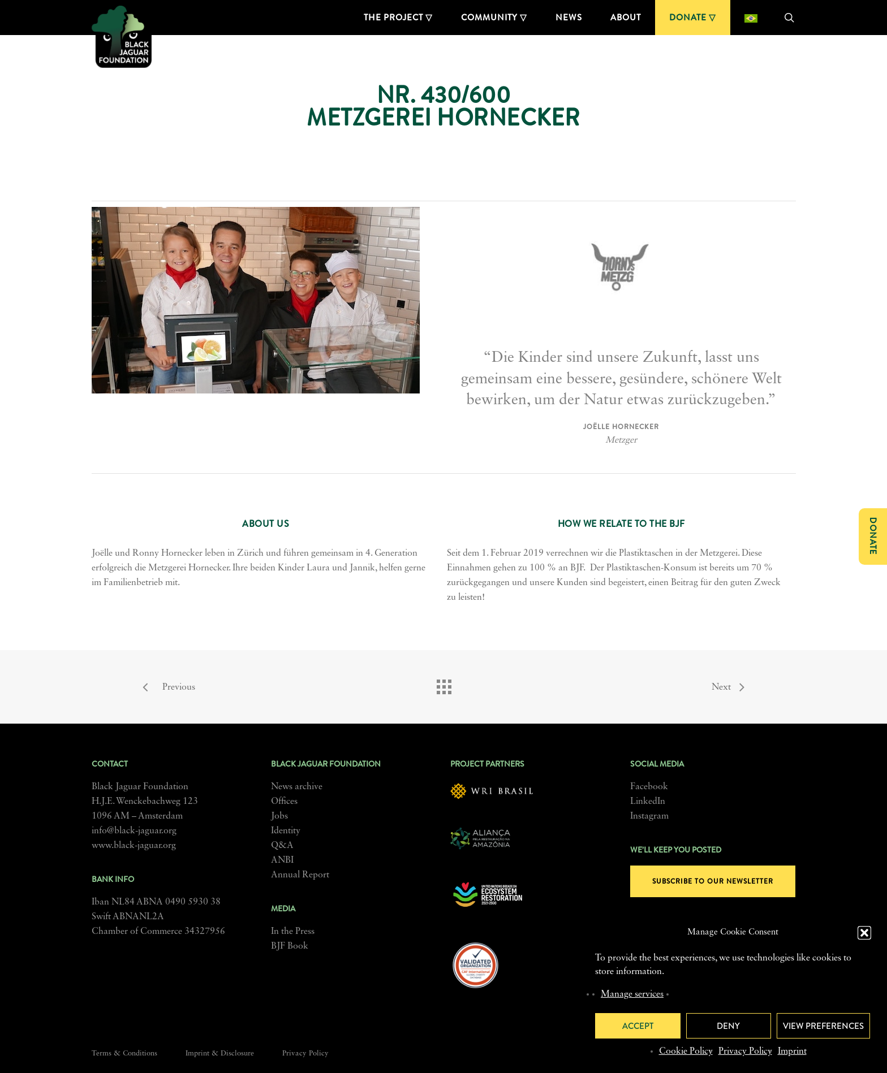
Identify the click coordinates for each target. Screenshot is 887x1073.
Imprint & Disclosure (220, 1053)
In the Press (293, 931)
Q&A (282, 845)
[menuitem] (751, 17)
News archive (296, 786)
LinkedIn (647, 801)
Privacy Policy (745, 1051)
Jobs (279, 816)
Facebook (649, 786)
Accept (637, 1026)
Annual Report (300, 875)
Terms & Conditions (124, 1053)
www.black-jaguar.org (134, 845)
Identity (285, 831)
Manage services (632, 994)
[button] (864, 932)
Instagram (649, 816)
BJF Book (289, 946)
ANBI (282, 860)
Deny (728, 1026)
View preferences (823, 1026)
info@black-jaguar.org (134, 831)
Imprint (792, 1051)
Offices (284, 801)
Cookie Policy (686, 1051)
